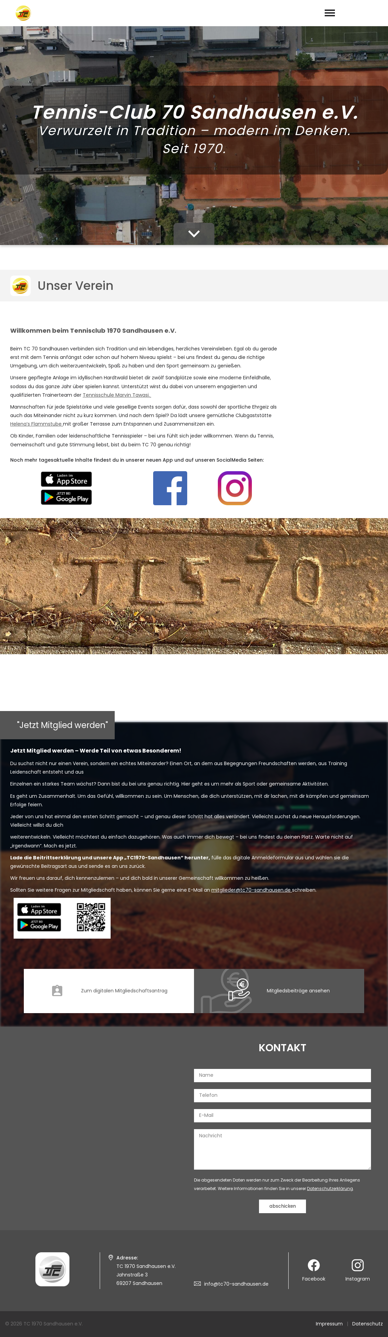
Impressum (329, 1323)
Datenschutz (367, 1323)
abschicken (282, 1206)
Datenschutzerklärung (330, 1188)
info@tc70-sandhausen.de (236, 1284)
